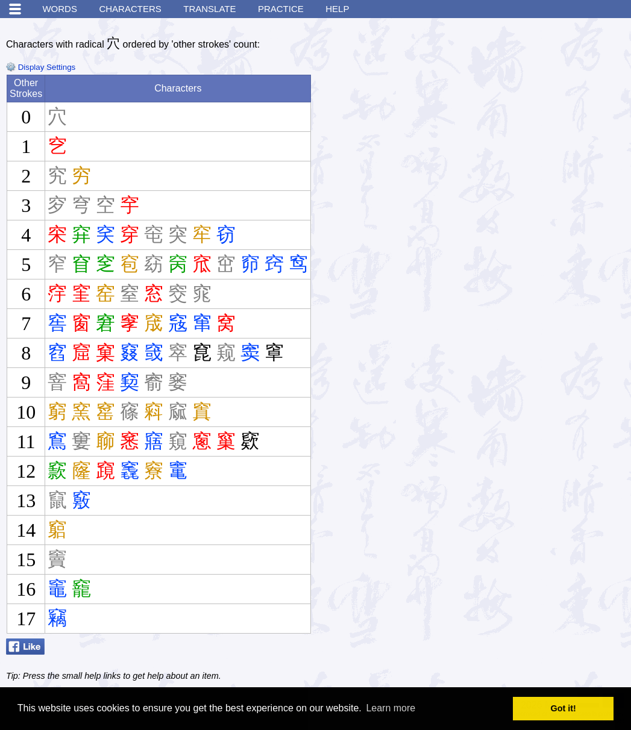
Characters (130, 9)
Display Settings (40, 67)
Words (59, 9)
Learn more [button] (390, 708)
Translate (209, 9)
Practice (281, 9)
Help (337, 9)
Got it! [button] (563, 708)
